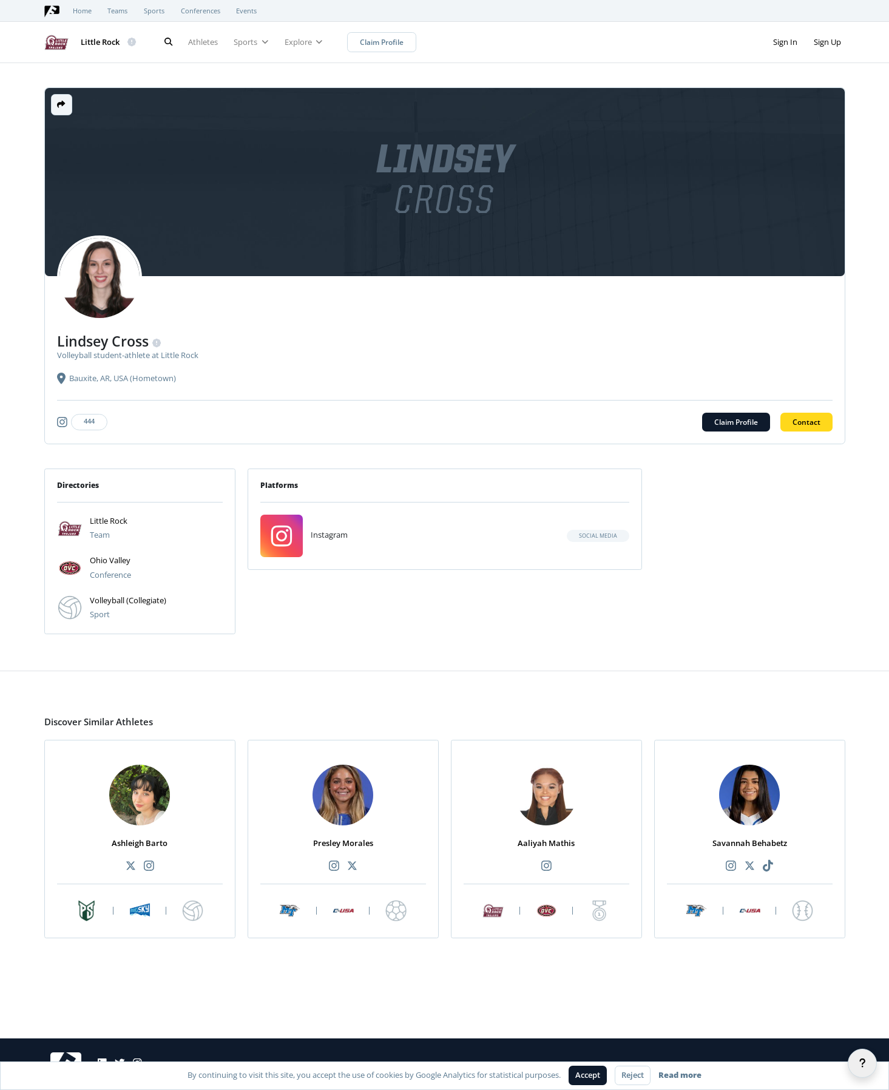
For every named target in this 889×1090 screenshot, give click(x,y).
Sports (154, 11)
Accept (587, 1074)
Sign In (785, 41)
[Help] (862, 1063)
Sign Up (827, 41)
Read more (679, 1074)
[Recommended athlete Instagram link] (149, 866)
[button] (61, 104)
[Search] (168, 42)
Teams (117, 11)
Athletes (203, 41)
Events (246, 11)
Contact (806, 422)
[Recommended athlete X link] (130, 866)
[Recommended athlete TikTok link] (768, 866)
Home (82, 11)
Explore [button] (304, 41)
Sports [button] (251, 41)
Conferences (200, 11)
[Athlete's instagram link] (84, 422)
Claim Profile (382, 42)
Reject (632, 1074)
